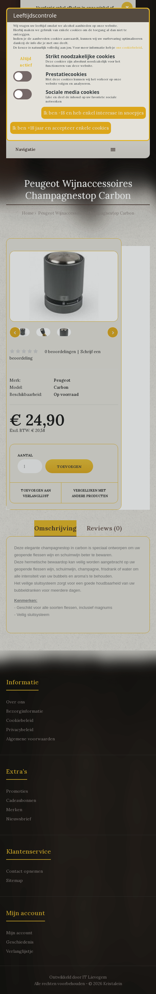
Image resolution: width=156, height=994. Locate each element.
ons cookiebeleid (129, 48)
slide (22, 76)
